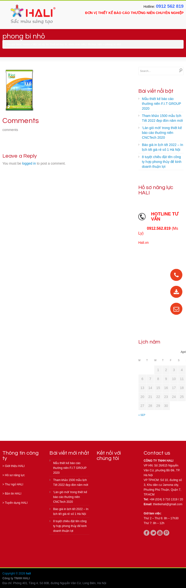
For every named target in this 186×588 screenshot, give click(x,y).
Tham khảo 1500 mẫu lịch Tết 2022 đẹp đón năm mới (162, 118)
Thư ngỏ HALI (14, 484)
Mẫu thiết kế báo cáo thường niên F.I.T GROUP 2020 (161, 103)
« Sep (142, 415)
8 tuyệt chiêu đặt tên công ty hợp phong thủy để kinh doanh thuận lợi (161, 161)
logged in (29, 163)
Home (26, 44)
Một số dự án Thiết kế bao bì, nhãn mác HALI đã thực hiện (67, 44)
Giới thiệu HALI (14, 466)
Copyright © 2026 (14, 573)
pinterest (166, 533)
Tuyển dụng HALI (16, 502)
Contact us (157, 453)
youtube (160, 533)
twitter (153, 533)
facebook (146, 533)
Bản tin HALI (13, 493)
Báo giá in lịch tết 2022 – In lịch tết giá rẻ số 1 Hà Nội (162, 147)
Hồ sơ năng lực (15, 475)
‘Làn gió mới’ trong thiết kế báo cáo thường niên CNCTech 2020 (162, 132)
